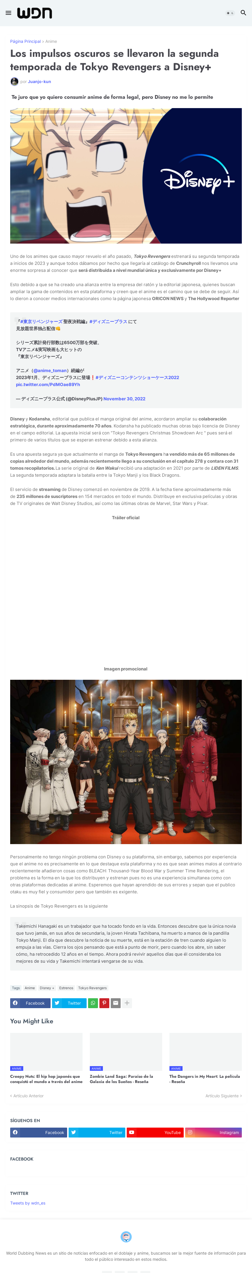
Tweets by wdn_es (27, 1202)
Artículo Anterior (28, 1095)
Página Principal (25, 41)
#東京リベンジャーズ (41, 321)
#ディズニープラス (108, 321)
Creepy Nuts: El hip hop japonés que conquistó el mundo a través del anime (46, 1079)
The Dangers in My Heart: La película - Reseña (204, 1079)
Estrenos (66, 988)
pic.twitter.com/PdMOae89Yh (48, 384)
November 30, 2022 (124, 399)
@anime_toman (50, 370)
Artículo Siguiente (222, 1095)
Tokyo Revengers (92, 988)
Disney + (47, 988)
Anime (51, 41)
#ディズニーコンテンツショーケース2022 (137, 377)
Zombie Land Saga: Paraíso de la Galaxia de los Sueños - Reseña (121, 1079)
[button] (8, 13)
